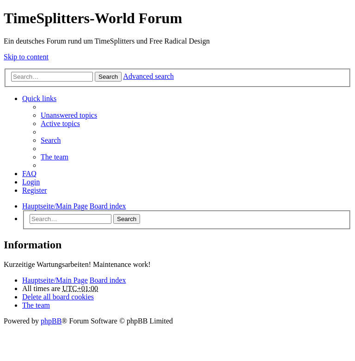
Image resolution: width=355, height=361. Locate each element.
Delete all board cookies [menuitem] (58, 297)
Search (108, 76)
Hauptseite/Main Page (55, 280)
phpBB (51, 321)
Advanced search (148, 76)
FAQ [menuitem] (29, 173)
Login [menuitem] (31, 182)
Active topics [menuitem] (60, 123)
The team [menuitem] (54, 157)
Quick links (39, 98)
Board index (108, 280)
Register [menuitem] (34, 190)
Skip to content (26, 57)
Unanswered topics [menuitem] (69, 115)
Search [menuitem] (51, 140)
